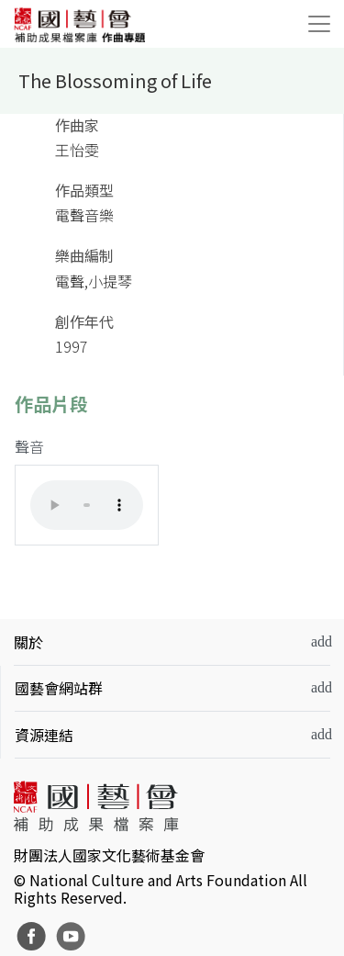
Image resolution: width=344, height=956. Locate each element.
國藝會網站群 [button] (59, 688)
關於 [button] (28, 642)
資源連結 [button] (44, 735)
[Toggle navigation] (319, 23)
